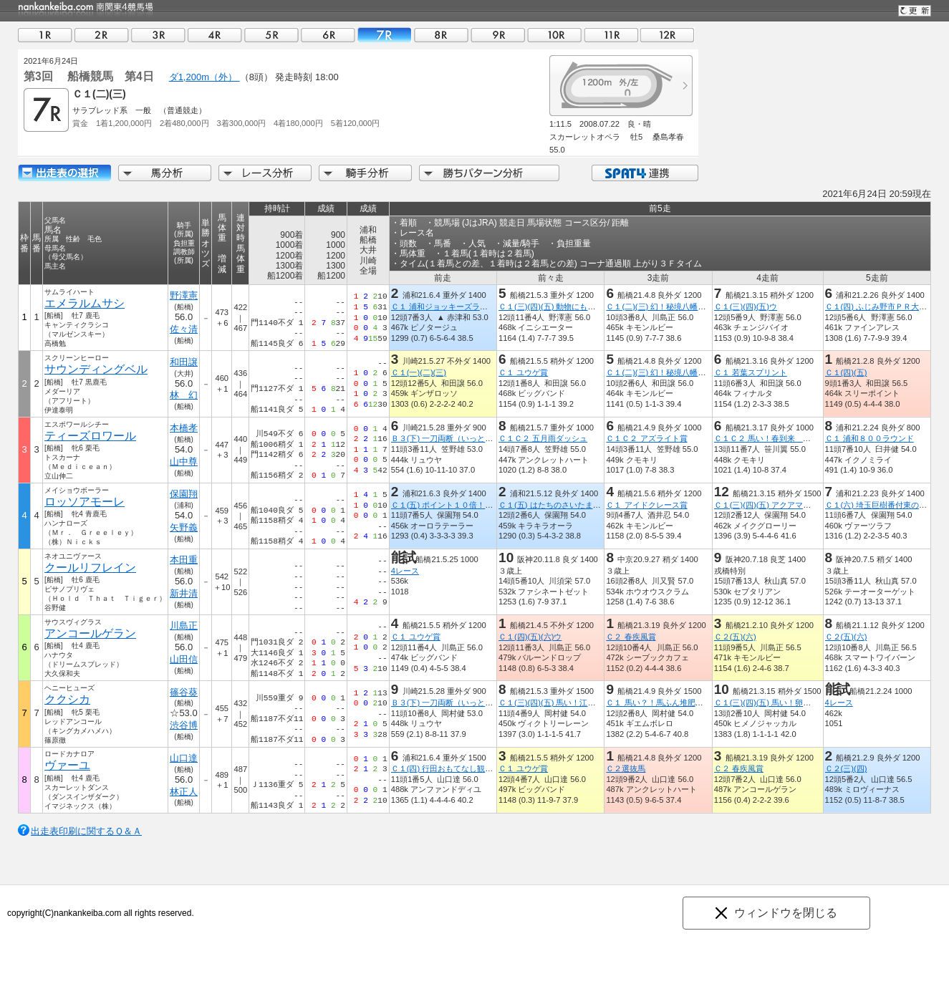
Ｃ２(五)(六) (735, 636)
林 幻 (184, 395)
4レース (405, 570)
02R (101, 34)
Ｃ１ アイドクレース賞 (646, 505)
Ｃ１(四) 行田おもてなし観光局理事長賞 (462, 768)
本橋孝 (184, 428)
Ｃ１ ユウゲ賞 (523, 372)
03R (158, 34)
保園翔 (184, 493)
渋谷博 (184, 725)
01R (45, 34)
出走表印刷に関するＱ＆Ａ (86, 831)
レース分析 (265, 173)
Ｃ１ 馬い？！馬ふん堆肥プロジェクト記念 (682, 702)
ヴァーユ (67, 765)
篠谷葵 (184, 692)
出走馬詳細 (64, 173)
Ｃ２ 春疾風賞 (630, 636)
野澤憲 (184, 295)
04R (215, 34)
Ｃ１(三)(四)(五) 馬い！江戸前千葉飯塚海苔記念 (582, 702)
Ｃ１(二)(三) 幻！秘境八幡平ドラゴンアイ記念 (687, 306)
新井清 (184, 593)
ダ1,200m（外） (204, 77)
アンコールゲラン (90, 633)
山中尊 (184, 461)
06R (328, 34)
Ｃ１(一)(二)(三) (418, 372)
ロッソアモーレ (84, 502)
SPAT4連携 (644, 173)
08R (441, 34)
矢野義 (184, 527)
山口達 (184, 758)
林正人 (184, 791)
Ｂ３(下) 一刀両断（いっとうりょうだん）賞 (470, 438)
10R (554, 34)
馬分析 (164, 173)
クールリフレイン (90, 567)
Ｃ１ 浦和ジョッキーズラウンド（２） (459, 306)
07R (384, 34)
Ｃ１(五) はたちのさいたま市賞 (553, 505)
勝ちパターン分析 (489, 173)
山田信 (184, 659)
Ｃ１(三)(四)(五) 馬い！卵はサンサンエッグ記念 (798, 702)
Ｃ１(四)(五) (846, 372)
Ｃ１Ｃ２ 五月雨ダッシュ (542, 438)
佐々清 (184, 329)
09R (498, 34)
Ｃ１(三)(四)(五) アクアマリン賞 (770, 505)
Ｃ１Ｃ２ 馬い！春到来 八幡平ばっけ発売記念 (798, 438)
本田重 (184, 559)
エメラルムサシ (84, 303)
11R (611, 34)
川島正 (184, 625)
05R (271, 34)
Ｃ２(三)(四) (846, 768)
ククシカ (67, 699)
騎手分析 (365, 173)
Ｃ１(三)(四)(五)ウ (745, 306)
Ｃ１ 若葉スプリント (750, 372)
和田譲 (184, 362)
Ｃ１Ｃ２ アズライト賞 (646, 438)
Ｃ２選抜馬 (625, 768)
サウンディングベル (96, 369)
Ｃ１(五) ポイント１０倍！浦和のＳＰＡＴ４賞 (474, 505)
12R (667, 34)
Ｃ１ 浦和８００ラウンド (869, 438)
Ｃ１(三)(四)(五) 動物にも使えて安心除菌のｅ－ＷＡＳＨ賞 (601, 306)
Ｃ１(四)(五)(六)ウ (530, 636)
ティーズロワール (90, 436)
